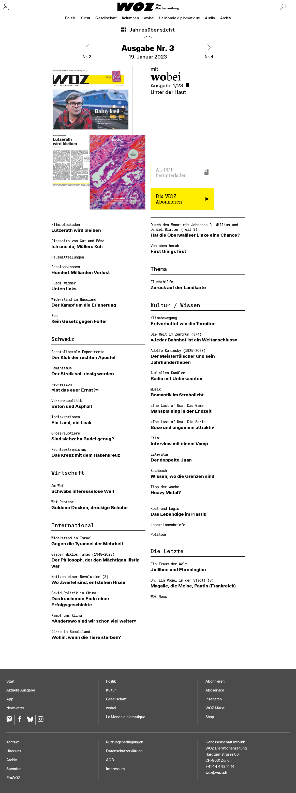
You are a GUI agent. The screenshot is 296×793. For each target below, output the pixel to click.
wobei (149, 18)
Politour (159, 534)
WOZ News (159, 597)
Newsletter (15, 708)
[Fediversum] (10, 720)
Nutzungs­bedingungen (124, 742)
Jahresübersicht (150, 30)
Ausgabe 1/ (189, 85)
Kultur (85, 18)
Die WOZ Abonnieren (169, 199)
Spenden (13, 769)
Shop (209, 717)
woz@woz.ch (216, 773)
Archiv (225, 18)
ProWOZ (13, 778)
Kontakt (12, 742)
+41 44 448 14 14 (220, 767)
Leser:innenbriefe (168, 525)
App (9, 699)
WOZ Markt (215, 708)
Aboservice (214, 690)
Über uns (13, 751)
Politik (70, 18)
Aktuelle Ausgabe (20, 690)
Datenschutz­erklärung (124, 751)
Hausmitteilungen (67, 257)
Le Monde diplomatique (179, 18)
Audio (210, 18)
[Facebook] (19, 720)
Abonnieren (215, 681)
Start (10, 681)
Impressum (115, 769)
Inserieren (213, 699)
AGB (110, 760)
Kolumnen (130, 18)
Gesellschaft (106, 18)
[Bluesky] (30, 720)
